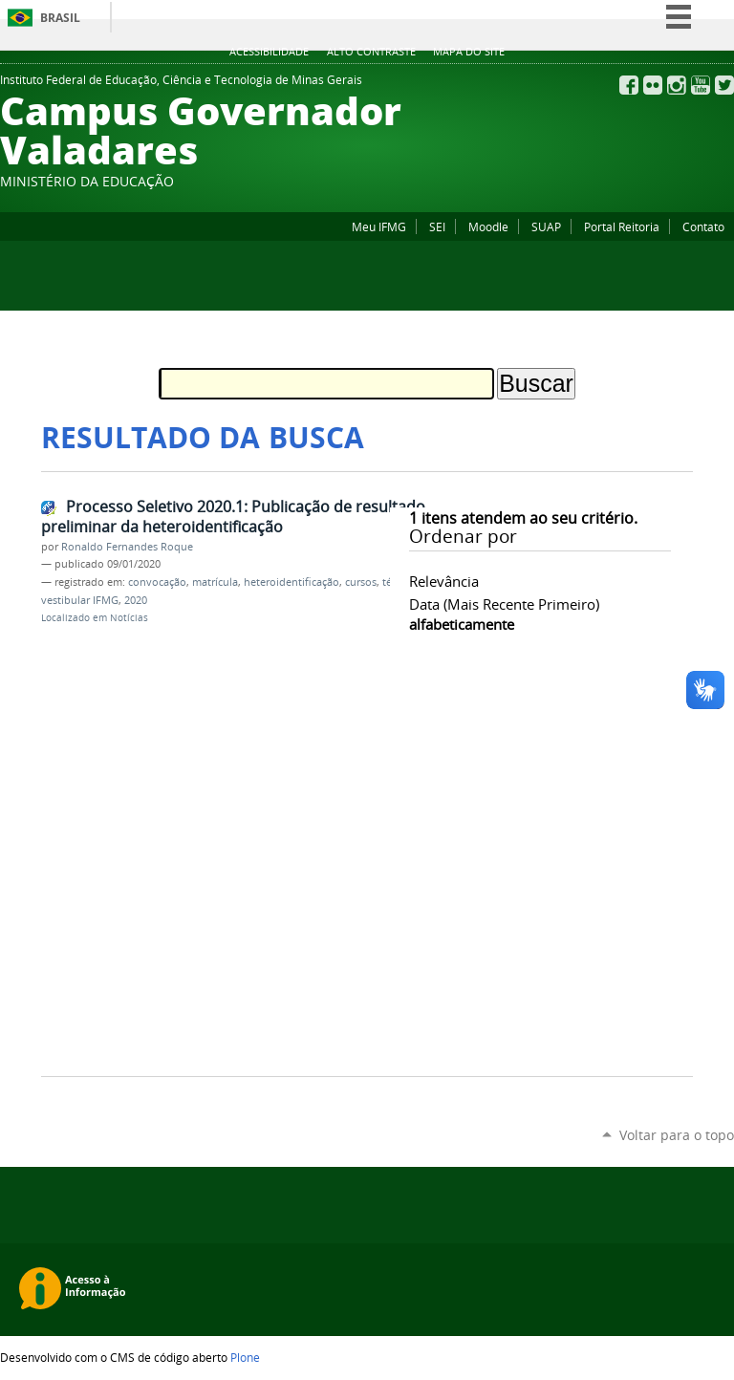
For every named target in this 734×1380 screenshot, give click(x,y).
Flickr (652, 85)
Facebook (628, 85)
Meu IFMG (379, 226)
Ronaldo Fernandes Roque (127, 546)
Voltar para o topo (676, 1135)
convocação (157, 582)
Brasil (60, 18)
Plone (245, 1357)
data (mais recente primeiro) (504, 604)
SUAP (546, 226)
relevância (444, 581)
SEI (437, 226)
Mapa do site (469, 51)
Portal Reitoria (621, 226)
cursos (361, 582)
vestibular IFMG (80, 600)
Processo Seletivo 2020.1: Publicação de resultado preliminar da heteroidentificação (233, 516)
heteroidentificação (291, 582)
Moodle (488, 226)
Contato (703, 226)
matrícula (215, 582)
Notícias (129, 618)
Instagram (676, 85)
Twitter (724, 85)
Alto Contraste (371, 51)
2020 (135, 600)
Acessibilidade (269, 51)
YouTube (700, 85)
